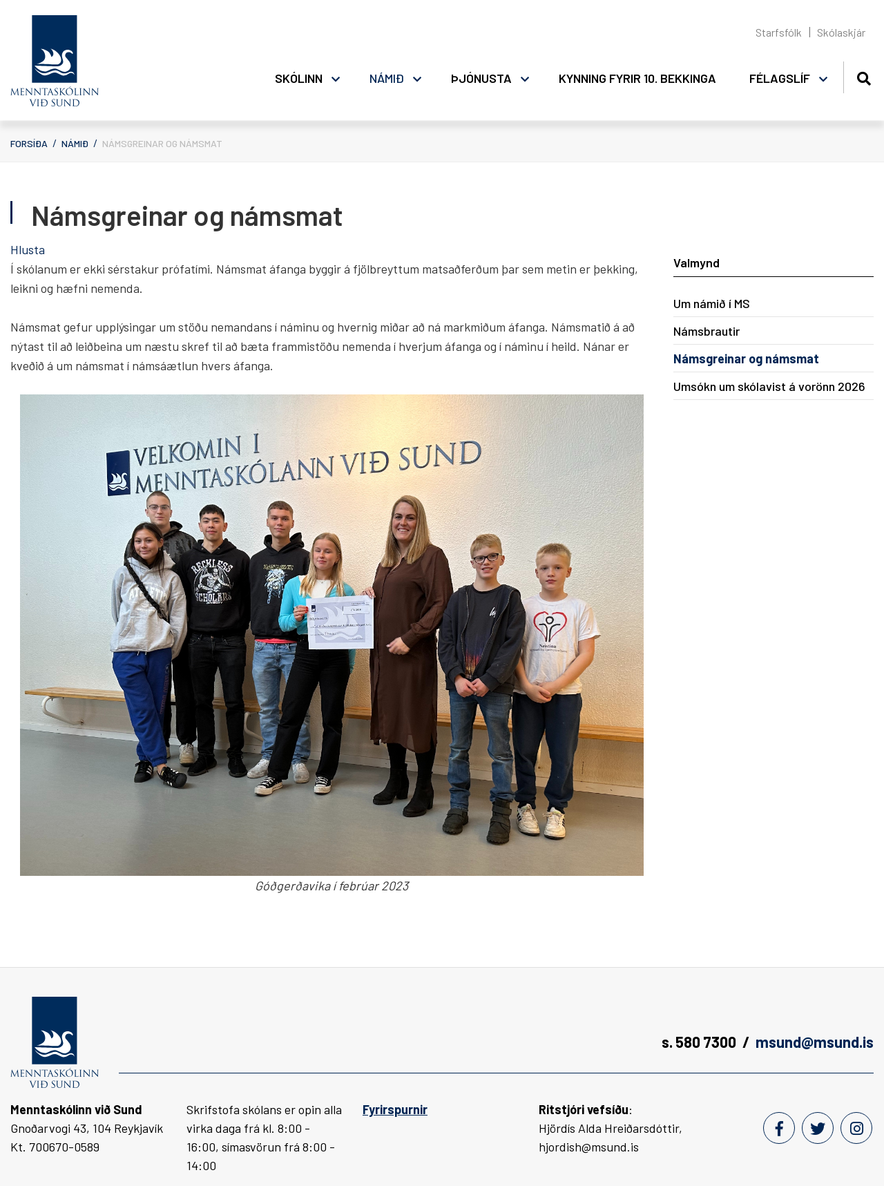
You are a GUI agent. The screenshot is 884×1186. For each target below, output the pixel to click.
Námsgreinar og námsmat (162, 143)
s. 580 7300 (699, 1042)
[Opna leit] (863, 76)
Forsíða (29, 143)
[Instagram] (856, 1128)
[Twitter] (818, 1128)
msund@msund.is (815, 1042)
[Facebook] (779, 1128)
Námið (74, 143)
